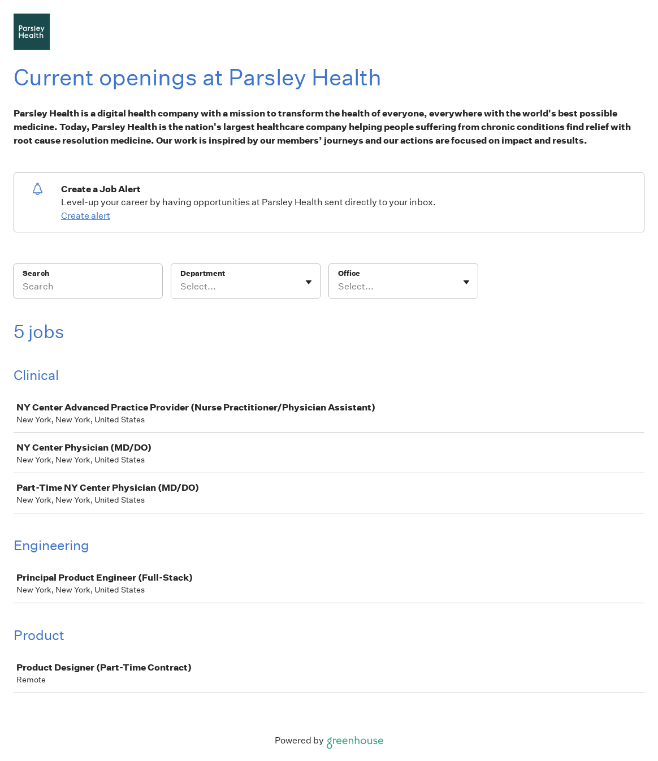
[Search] (88, 288)
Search (36, 273)
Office (349, 273)
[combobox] (181, 286)
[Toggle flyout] (308, 282)
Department (202, 273)
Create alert (85, 215)
